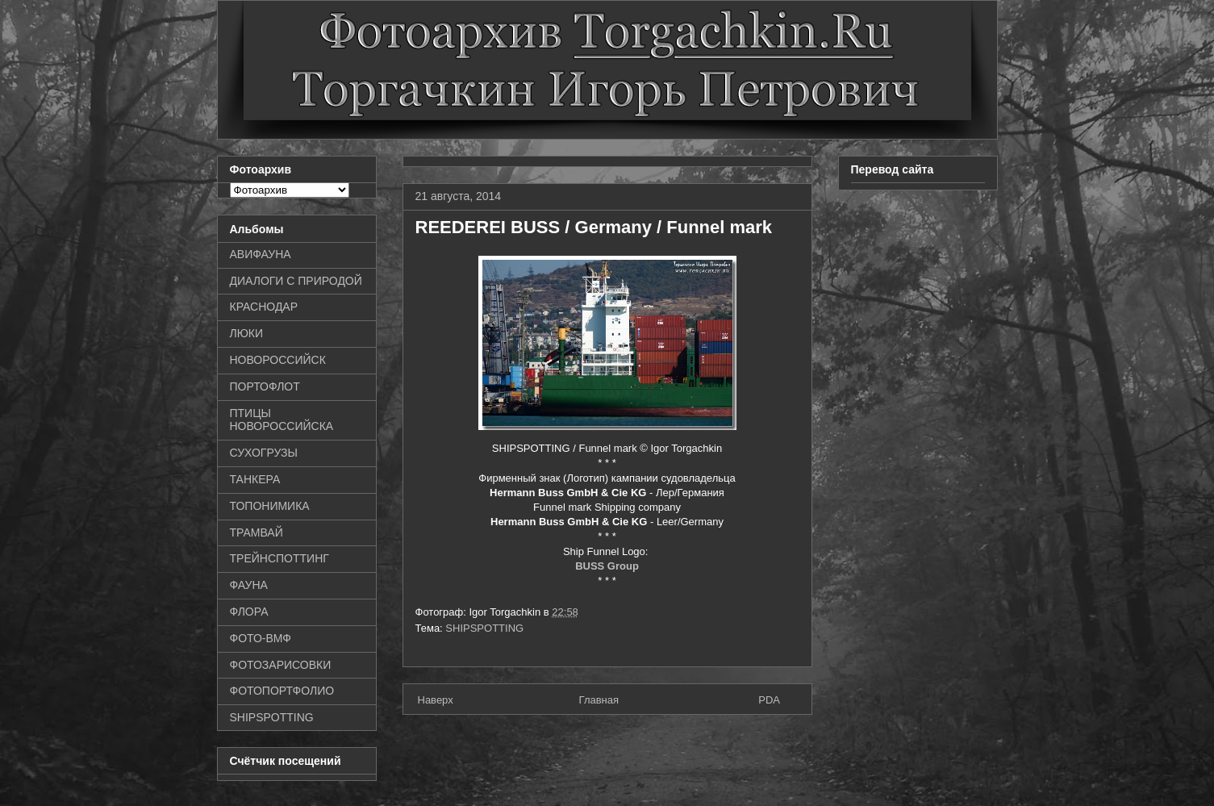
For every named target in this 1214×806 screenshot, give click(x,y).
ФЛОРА (249, 611)
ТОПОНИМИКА (270, 505)
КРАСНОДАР (264, 306)
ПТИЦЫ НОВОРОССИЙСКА (282, 420)
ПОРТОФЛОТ (265, 386)
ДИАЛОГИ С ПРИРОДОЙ (296, 280)
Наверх (435, 700)
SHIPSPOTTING (484, 628)
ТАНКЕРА (255, 479)
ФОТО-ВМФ (261, 638)
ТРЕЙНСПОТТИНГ (279, 558)
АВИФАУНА (260, 254)
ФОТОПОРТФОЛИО (282, 690)
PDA (769, 700)
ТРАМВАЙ (256, 532)
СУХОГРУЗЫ (264, 452)
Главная (599, 700)
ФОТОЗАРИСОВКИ (281, 664)
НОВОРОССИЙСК (278, 359)
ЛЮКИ (247, 333)
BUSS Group (607, 566)
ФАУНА (249, 584)
